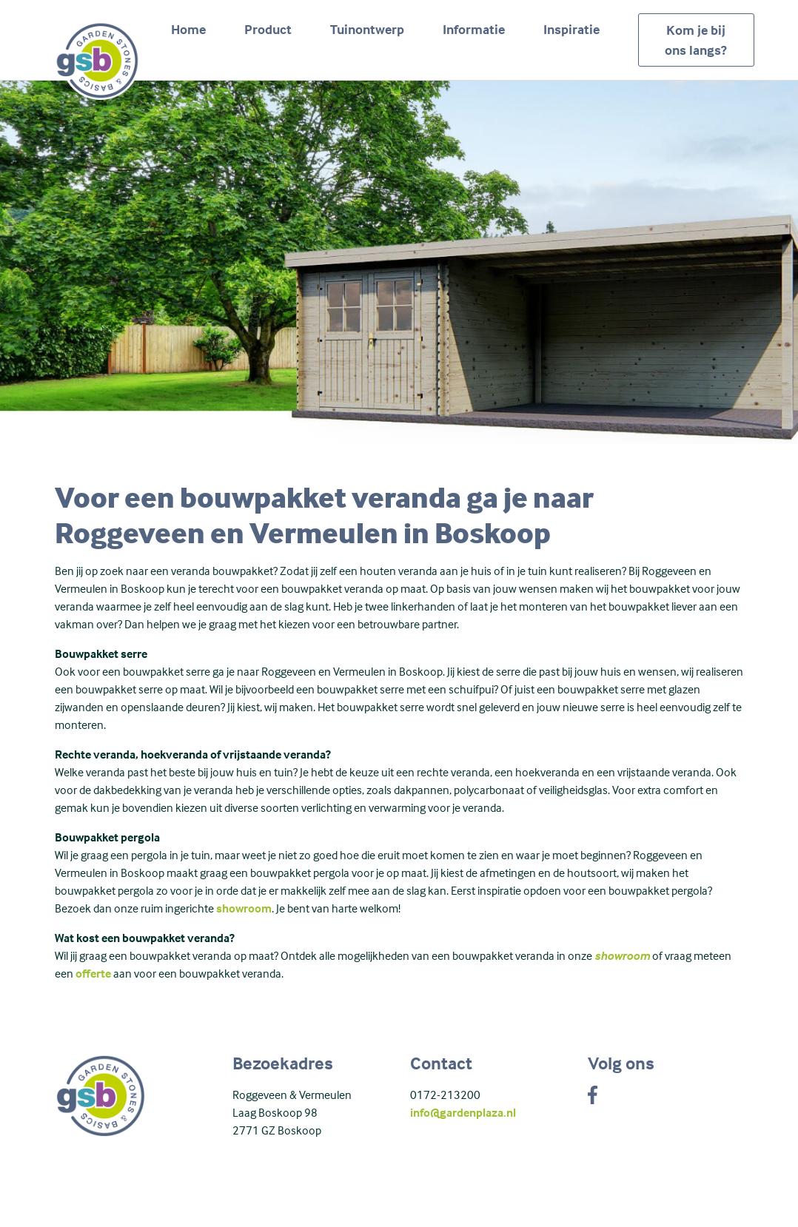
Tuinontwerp (367, 29)
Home (188, 29)
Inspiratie (571, 29)
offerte (93, 973)
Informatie (474, 29)
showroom (244, 908)
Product (268, 29)
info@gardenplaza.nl (463, 1112)
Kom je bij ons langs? (696, 39)
